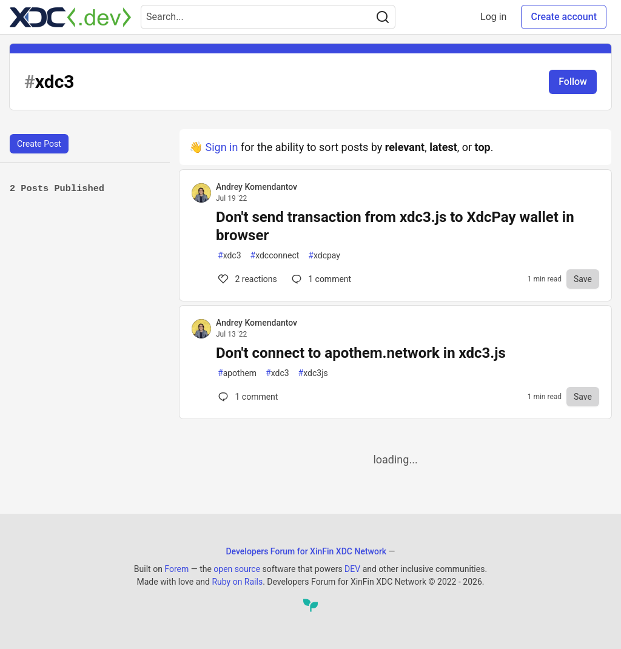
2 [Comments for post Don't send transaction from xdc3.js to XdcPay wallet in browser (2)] (246, 279)
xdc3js (313, 373)
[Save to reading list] (582, 279)
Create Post (39, 144)
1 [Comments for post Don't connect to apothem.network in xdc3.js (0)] (247, 396)
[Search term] (268, 17)
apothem (237, 373)
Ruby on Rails (237, 582)
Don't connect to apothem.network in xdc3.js (361, 353)
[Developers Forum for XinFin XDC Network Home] (70, 17)
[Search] (383, 17)
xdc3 (229, 255)
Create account (564, 16)
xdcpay (324, 255)
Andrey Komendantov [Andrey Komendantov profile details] (256, 187)
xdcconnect (275, 255)
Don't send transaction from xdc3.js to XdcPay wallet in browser (395, 226)
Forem (176, 569)
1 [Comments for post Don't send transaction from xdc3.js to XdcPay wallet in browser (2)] (320, 279)
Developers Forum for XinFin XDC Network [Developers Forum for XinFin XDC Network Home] (306, 551)
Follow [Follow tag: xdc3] (573, 81)
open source (236, 569)
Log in (493, 16)
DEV (352, 569)
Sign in (221, 147)
